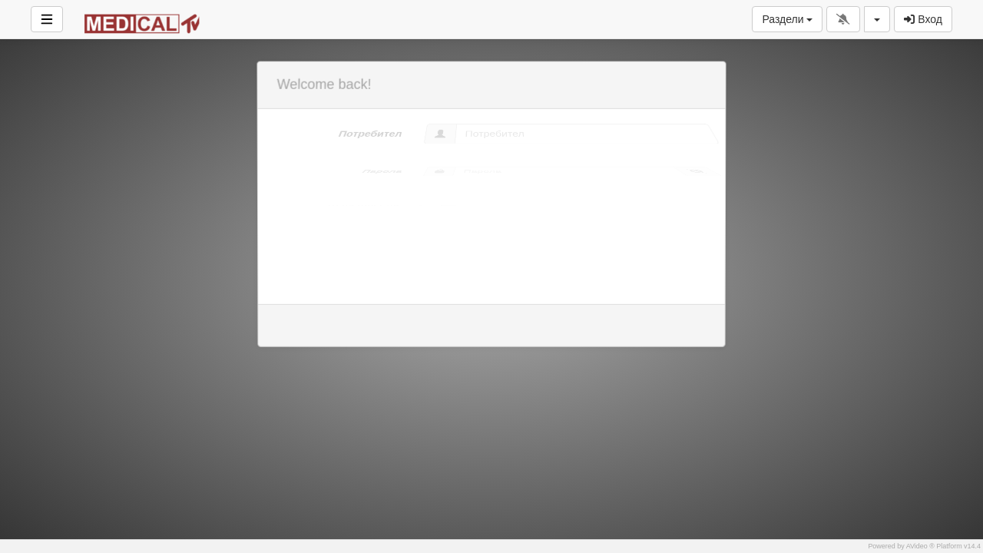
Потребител (368, 133)
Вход (923, 19)
